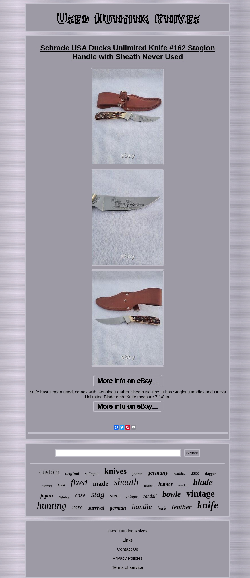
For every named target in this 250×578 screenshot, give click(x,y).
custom (49, 472)
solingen (91, 473)
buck (162, 508)
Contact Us (127, 549)
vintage (200, 493)
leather (181, 507)
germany (158, 472)
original (72, 473)
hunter (165, 484)
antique (132, 496)
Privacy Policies (127, 558)
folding (148, 485)
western (47, 485)
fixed (79, 482)
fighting (64, 497)
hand (61, 485)
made (100, 483)
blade (203, 482)
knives (115, 471)
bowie (171, 494)
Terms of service (127, 567)
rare (77, 507)
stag (97, 494)
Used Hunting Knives (127, 530)
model (183, 485)
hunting (52, 505)
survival (96, 508)
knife (207, 505)
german (118, 508)
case (80, 495)
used (195, 473)
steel (115, 496)
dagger (210, 473)
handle (142, 507)
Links (128, 540)
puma (137, 473)
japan (46, 496)
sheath (126, 482)
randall (150, 496)
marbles (179, 474)
